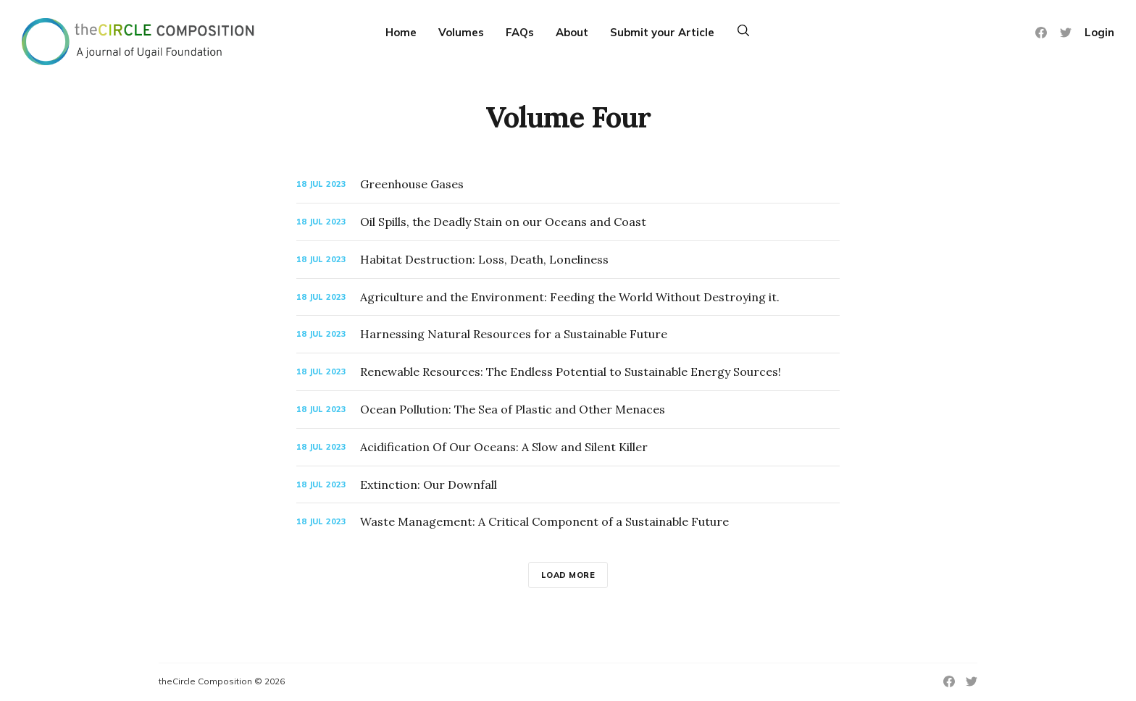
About (572, 32)
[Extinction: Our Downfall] (568, 484)
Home (401, 32)
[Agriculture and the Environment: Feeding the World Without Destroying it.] (568, 297)
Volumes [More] (461, 32)
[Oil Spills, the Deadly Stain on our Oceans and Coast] (568, 221)
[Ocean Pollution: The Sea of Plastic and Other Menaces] (568, 409)
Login (1099, 32)
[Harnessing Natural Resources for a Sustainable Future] (568, 334)
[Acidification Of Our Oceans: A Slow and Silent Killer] (568, 447)
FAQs (520, 32)
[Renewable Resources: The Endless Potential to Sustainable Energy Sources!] (568, 371)
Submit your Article (662, 32)
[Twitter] (1066, 32)
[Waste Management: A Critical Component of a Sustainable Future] (568, 521)
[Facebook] (1041, 32)
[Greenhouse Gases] (568, 184)
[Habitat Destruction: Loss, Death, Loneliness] (568, 259)
